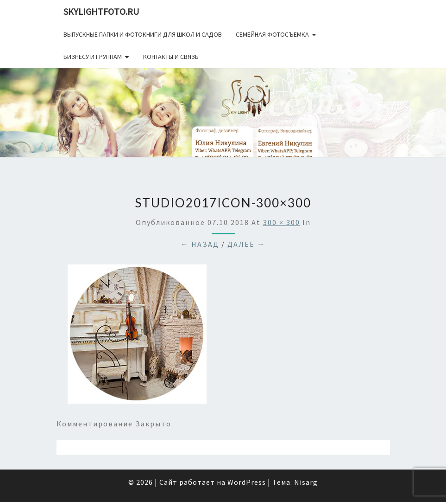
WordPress (246, 482)
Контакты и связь (171, 56)
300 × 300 (281, 222)
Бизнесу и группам (92, 56)
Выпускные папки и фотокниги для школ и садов (142, 34)
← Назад (200, 244)
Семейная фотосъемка (272, 34)
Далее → (246, 244)
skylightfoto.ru (101, 11)
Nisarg (306, 482)
